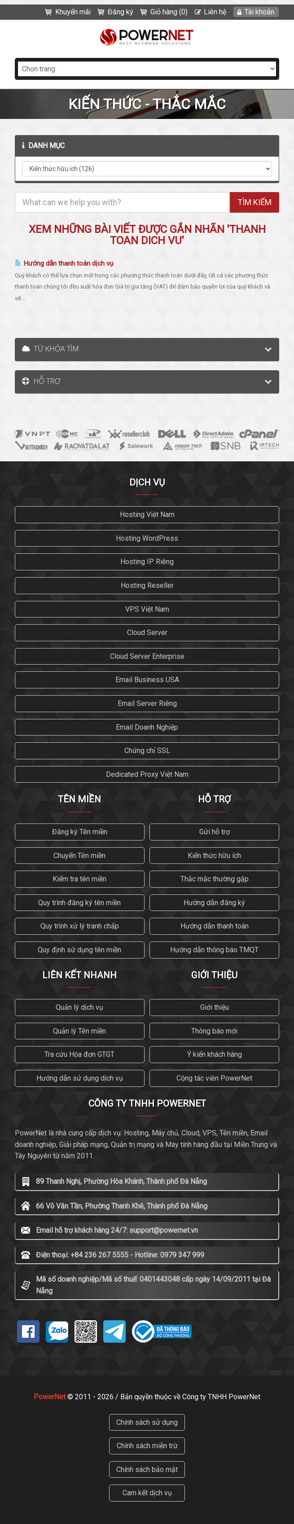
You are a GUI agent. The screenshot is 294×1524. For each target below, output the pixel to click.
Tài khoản (259, 12)
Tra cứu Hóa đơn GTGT (79, 1054)
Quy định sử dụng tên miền (79, 950)
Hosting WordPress (147, 538)
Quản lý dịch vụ (79, 1007)
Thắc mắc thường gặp (214, 879)
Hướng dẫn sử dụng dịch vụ (79, 1078)
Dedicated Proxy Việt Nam (147, 774)
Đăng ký (120, 12)
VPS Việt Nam (147, 609)
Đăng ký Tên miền (79, 832)
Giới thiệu (214, 1007)
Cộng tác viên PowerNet (214, 1078)
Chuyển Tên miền (79, 855)
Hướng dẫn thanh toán (214, 926)
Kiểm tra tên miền (79, 879)
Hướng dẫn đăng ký (214, 902)
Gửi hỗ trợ (214, 832)
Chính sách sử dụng (147, 1422)
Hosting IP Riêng (147, 561)
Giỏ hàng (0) (169, 12)
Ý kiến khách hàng (214, 1054)
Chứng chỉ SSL (147, 750)
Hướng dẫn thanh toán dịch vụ (64, 263)
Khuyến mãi (73, 12)
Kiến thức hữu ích (214, 855)
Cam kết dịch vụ (147, 1493)
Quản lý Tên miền (79, 1031)
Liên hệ (215, 12)
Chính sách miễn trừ (147, 1445)
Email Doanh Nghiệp (147, 727)
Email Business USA (147, 679)
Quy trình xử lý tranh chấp (79, 926)
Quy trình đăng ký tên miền (79, 902)
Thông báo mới (214, 1031)
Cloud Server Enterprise (147, 656)
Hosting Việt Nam (147, 514)
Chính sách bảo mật (147, 1469)
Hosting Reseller (147, 585)
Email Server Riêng (147, 703)
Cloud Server (147, 632)
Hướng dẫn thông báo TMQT (214, 950)
